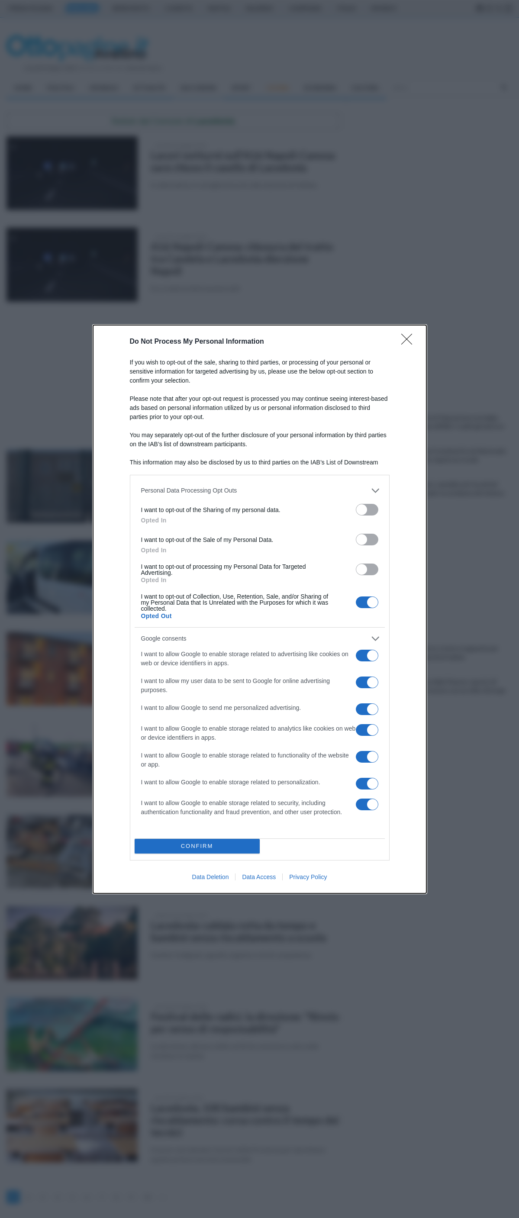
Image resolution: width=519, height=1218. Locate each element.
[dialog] (259, 609)
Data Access (259, 876)
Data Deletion (210, 876)
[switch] (367, 510)
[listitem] (259, 490)
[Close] (409, 342)
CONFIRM (197, 846)
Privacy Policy (308, 876)
